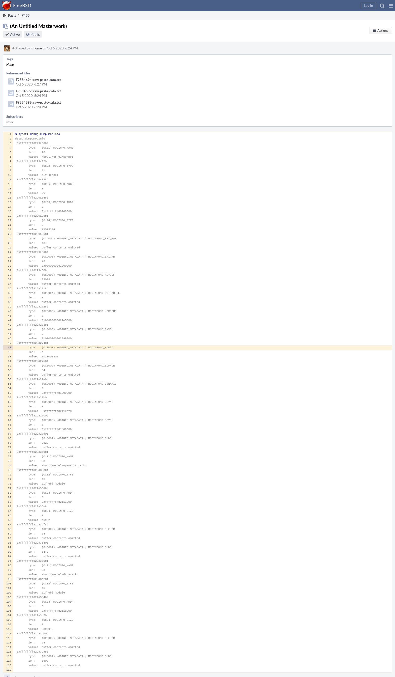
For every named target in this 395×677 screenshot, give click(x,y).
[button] (391, 5)
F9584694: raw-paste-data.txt (38, 79)
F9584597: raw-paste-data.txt (38, 91)
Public (35, 34)
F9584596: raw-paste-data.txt (38, 102)
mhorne (36, 48)
